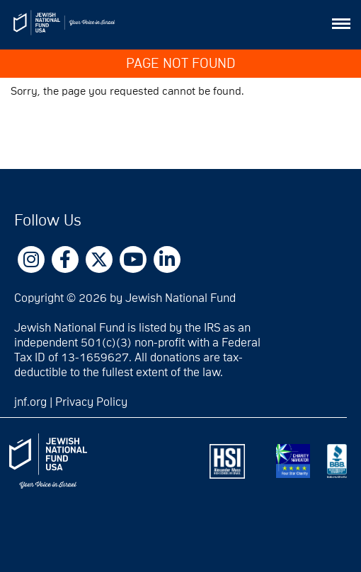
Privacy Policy (91, 402)
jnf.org (30, 402)
